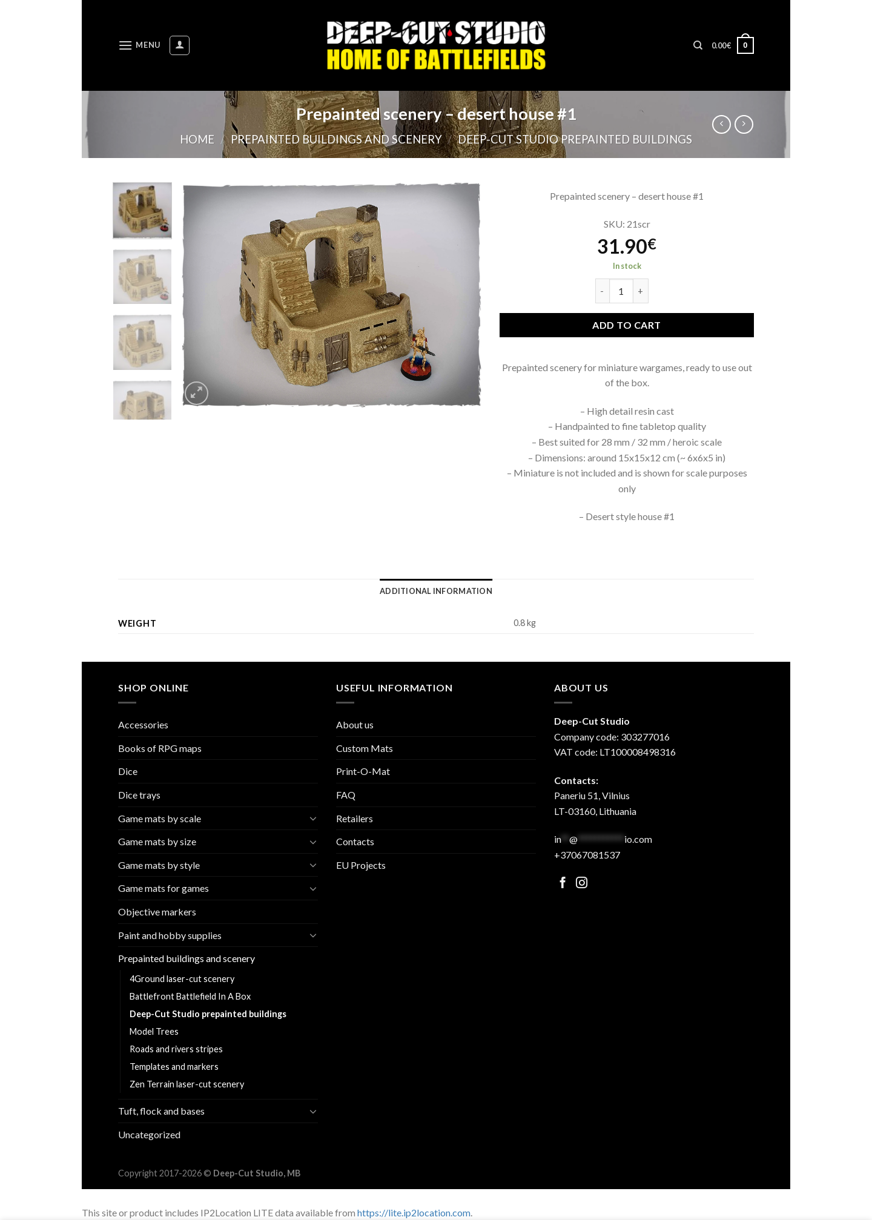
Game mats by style (159, 865)
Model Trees (154, 1031)
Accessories (143, 724)
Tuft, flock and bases (161, 1110)
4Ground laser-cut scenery (182, 979)
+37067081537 (587, 854)
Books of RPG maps (160, 748)
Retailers (354, 818)
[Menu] (139, 45)
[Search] (697, 45)
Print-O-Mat (363, 771)
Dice (127, 771)
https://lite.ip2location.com (414, 1212)
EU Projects (361, 865)
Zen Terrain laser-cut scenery (187, 1084)
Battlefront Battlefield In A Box (190, 996)
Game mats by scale (159, 818)
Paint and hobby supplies (170, 935)
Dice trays (139, 794)
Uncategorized (149, 1134)
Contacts (355, 841)
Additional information (436, 591)
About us (355, 724)
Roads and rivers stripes (176, 1049)
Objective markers (157, 911)
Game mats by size (157, 841)
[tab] (436, 591)
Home (197, 139)
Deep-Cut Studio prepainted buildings (575, 139)
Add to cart (626, 325)
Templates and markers (174, 1066)
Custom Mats (364, 748)
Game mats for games (163, 888)
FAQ (345, 794)
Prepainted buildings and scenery (336, 139)
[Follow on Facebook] (563, 883)
